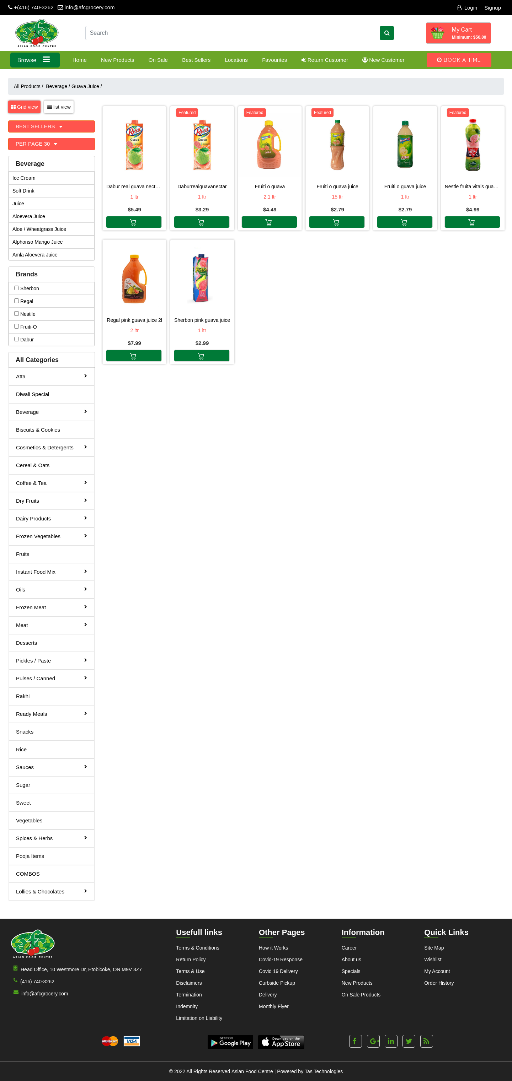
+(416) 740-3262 (31, 7)
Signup (492, 8)
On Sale (158, 60)
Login (467, 8)
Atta (51, 376)
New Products (117, 60)
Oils (51, 589)
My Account (437, 971)
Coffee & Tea (51, 482)
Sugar (23, 785)
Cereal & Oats (32, 465)
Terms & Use (190, 971)
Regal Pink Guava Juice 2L (134, 320)
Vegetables (29, 820)
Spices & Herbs (51, 837)
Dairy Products (51, 518)
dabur (24, 339)
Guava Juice (86, 86)
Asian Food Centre (252, 1071)
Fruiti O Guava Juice (337, 186)
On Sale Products (361, 995)
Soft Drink (23, 191)
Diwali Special (32, 394)
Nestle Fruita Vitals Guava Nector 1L (473, 186)
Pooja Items (30, 856)
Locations (236, 60)
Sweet (23, 803)
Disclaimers (189, 983)
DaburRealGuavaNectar (202, 186)
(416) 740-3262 (32, 981)
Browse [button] (35, 59)
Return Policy (191, 959)
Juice (18, 203)
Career (349, 948)
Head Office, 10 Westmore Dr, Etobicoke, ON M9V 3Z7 (76, 969)
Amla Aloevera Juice (35, 255)
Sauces (51, 766)
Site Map (434, 948)
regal (23, 301)
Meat (51, 624)
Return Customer (325, 60)
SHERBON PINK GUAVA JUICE (202, 320)
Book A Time (459, 60)
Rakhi (23, 696)
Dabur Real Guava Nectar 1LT (134, 186)
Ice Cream (24, 178)
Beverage (58, 86)
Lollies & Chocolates (51, 891)
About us (351, 959)
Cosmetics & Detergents (51, 447)
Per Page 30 (34, 144)
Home (80, 60)
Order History (439, 983)
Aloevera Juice (28, 216)
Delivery (268, 995)
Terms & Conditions (197, 948)
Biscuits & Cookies (38, 430)
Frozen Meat (51, 607)
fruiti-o (25, 327)
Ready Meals (51, 713)
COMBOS (28, 874)
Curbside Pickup (277, 983)
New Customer (383, 60)
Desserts (26, 643)
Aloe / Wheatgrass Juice (39, 229)
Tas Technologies (324, 1071)
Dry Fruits (51, 500)
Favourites (274, 60)
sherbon (26, 288)
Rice (21, 749)
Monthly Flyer (274, 1006)
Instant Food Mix (51, 571)
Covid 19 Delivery (278, 971)
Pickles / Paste (51, 660)
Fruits (23, 554)
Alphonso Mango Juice (37, 242)
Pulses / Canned (51, 678)
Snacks (24, 732)
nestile (25, 314)
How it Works (273, 948)
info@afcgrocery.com (86, 7)
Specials (351, 971)
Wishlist (432, 959)
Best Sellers (196, 60)
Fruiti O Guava (270, 186)
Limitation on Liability (199, 1018)
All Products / (30, 86)
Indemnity (187, 1006)
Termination (189, 995)
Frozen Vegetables (51, 536)
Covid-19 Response (281, 959)
